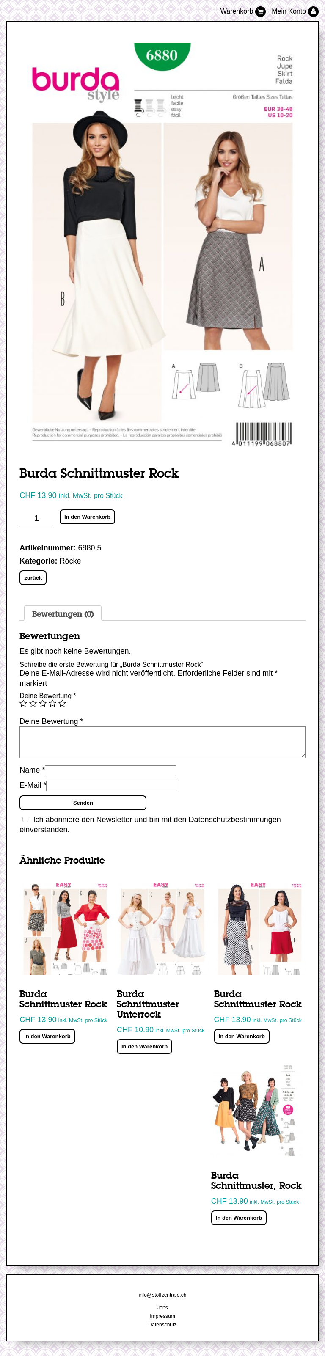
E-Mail (32, 785)
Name (32, 770)
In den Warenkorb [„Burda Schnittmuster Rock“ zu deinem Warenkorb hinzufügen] (47, 1036)
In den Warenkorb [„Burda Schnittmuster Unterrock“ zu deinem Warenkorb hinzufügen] (144, 1046)
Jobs (162, 1308)
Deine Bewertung (47, 695)
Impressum (162, 1316)
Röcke (70, 561)
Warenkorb (244, 11)
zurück (33, 578)
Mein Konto (295, 11)
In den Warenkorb (87, 517)
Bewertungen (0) (63, 615)
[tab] (63, 613)
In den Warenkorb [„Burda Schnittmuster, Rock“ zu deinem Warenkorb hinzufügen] (239, 1218)
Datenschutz (163, 1325)
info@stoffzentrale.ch (163, 1295)
